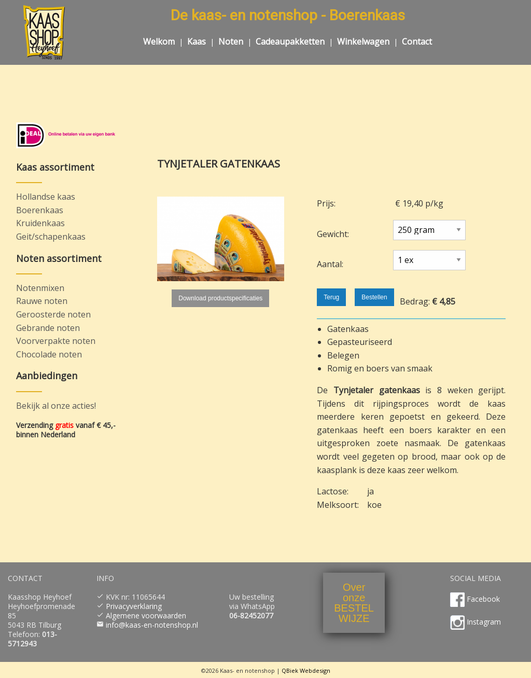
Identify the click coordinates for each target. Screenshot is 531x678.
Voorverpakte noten (55, 341)
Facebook (483, 599)
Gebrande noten (48, 328)
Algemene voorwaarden (146, 615)
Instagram (484, 622)
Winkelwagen (363, 41)
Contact (417, 41)
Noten (230, 41)
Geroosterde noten (53, 314)
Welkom (159, 41)
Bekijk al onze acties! (56, 405)
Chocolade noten (49, 354)
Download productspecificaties (220, 298)
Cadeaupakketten (290, 41)
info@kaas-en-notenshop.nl (152, 625)
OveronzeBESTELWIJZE (354, 603)
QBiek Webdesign (306, 670)
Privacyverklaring (134, 606)
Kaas (196, 41)
